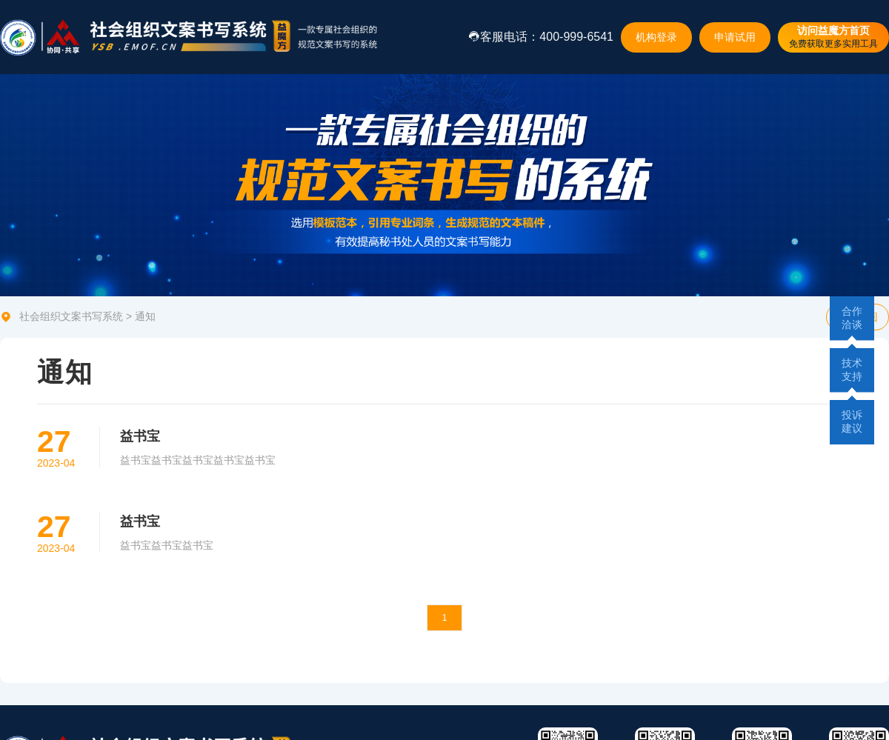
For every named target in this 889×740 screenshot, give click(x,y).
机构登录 (656, 37)
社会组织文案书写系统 (71, 316)
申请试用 (735, 37)
